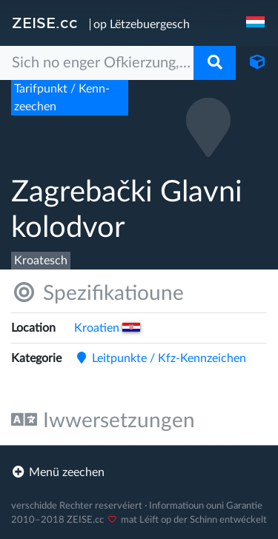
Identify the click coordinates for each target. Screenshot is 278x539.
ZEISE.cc (45, 23)
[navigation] (256, 23)
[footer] (139, 472)
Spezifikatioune (97, 293)
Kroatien (107, 328)
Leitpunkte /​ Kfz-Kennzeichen (160, 358)
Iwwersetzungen (103, 420)
